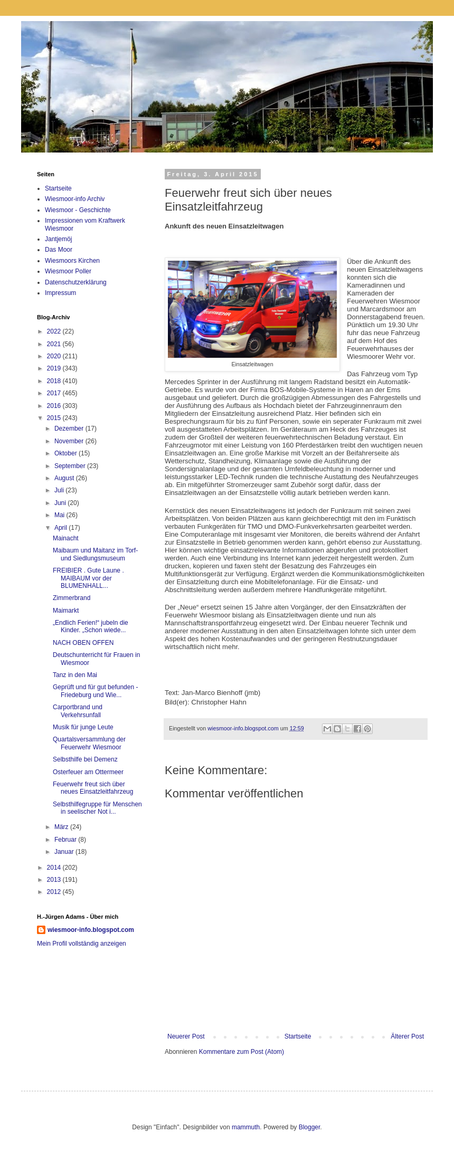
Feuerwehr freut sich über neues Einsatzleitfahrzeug (93, 787)
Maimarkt (66, 610)
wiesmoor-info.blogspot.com (91, 930)
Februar (66, 839)
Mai (60, 515)
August (65, 478)
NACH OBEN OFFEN (83, 642)
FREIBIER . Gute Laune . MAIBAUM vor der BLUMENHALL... (88, 578)
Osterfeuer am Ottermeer (88, 772)
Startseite (298, 1036)
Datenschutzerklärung (76, 282)
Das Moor (58, 249)
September (70, 466)
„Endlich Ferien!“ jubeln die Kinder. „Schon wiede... (90, 626)
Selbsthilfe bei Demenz (85, 759)
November (70, 441)
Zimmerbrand (71, 598)
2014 (55, 867)
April (61, 527)
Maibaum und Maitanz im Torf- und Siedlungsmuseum (95, 554)
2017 (55, 393)
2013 (55, 879)
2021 (55, 344)
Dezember (70, 428)
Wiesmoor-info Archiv (75, 199)
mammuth (246, 1127)
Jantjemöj (58, 239)
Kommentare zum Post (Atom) (241, 1051)
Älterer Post (407, 1036)
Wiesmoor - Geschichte (78, 210)
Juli (59, 490)
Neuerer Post (186, 1036)
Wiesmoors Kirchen (72, 260)
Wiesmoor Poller (68, 271)
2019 (55, 368)
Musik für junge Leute (83, 727)
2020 (55, 356)
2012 (55, 892)
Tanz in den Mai (75, 675)
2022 (55, 331)
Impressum (60, 293)
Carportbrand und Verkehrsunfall (77, 710)
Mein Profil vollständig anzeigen (81, 943)
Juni (61, 503)
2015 (55, 418)
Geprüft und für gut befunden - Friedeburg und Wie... (95, 690)
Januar (64, 851)
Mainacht (66, 538)
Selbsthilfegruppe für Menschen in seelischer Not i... (97, 808)
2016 (55, 406)
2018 (55, 381)
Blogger (309, 1127)
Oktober (66, 453)
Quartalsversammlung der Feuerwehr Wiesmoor (89, 743)
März (62, 827)
